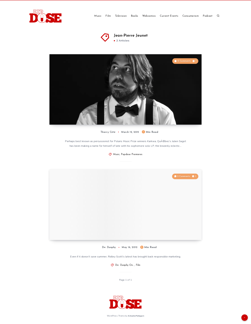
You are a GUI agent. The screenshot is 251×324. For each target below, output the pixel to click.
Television (121, 16)
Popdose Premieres (131, 154)
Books (134, 16)
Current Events (169, 16)
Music (97, 16)
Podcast (207, 16)
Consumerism (190, 16)
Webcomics (149, 16)
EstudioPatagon (136, 316)
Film (108, 16)
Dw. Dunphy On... (124, 265)
